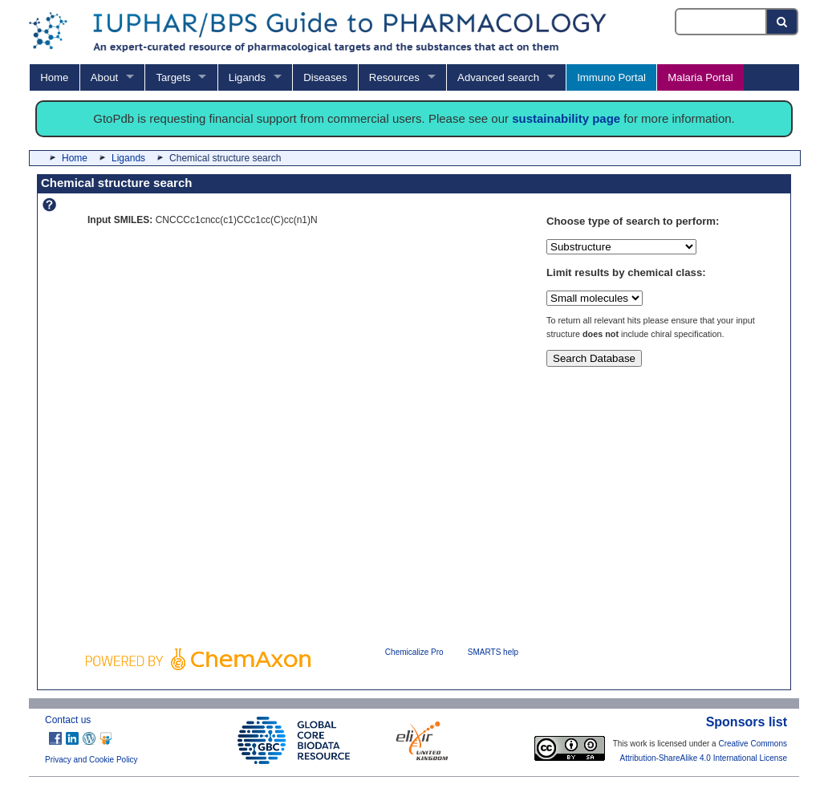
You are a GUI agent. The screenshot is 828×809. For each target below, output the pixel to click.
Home (54, 77)
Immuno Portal (611, 77)
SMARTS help (493, 652)
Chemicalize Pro (414, 652)
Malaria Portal (700, 77)
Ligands (247, 77)
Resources (394, 77)
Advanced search (498, 77)
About (104, 77)
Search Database (594, 358)
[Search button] (782, 21)
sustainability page (566, 118)
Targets (173, 77)
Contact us (68, 720)
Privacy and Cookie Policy (91, 759)
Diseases (325, 77)
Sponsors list (746, 722)
